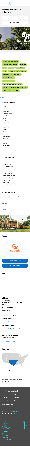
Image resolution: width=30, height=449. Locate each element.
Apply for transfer (15, 22)
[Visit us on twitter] (5, 381)
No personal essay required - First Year (12, 84)
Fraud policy (5, 435)
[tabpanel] (15, 204)
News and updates (7, 401)
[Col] (15, 206)
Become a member (7, 404)
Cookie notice (5, 437)
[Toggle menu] (25, 3)
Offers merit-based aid (8, 77)
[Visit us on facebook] (2, 381)
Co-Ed (4, 71)
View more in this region (8, 373)
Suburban (11, 67)
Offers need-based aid (8, 81)
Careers (16, 397)
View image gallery (8, 228)
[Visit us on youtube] (8, 381)
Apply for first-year (15, 17)
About (3, 394)
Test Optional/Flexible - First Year (11, 90)
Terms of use (5, 431)
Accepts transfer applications (10, 64)
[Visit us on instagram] (11, 381)
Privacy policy (5, 433)
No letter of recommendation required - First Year (15, 87)
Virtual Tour (3, 97)
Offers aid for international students (11, 74)
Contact (4, 397)
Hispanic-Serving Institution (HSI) (17, 71)
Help (15, 394)
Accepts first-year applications (10, 61)
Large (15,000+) (20, 67)
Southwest (23, 64)
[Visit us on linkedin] (8, 413)
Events (16, 401)
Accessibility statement (8, 439)
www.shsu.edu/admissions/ (9, 322)
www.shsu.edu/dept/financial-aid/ (11, 328)
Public (4, 67)
